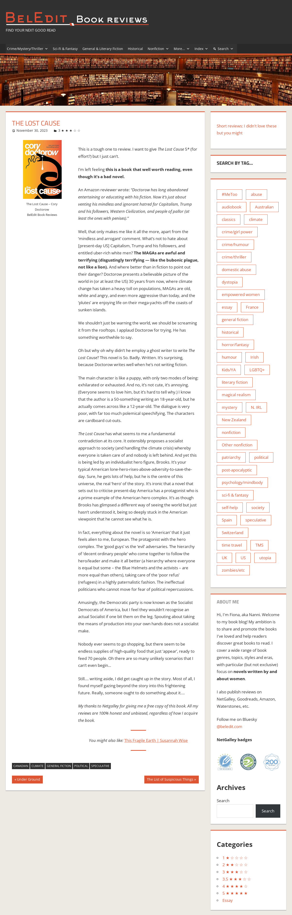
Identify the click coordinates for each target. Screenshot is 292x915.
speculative (100, 766)
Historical (135, 48)
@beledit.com (229, 726)
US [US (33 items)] (243, 557)
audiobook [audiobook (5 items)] (231, 207)
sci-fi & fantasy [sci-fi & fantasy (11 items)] (235, 495)
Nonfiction (158, 49)
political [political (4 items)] (261, 457)
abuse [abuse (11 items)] (256, 194)
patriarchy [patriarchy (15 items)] (231, 457)
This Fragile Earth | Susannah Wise (156, 740)
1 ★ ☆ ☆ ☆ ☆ (235, 857)
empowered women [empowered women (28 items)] (241, 294)
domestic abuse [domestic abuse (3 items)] (236, 269)
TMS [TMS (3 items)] (259, 545)
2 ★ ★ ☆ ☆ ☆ (235, 864)
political (81, 766)
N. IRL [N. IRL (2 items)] (256, 407)
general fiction (59, 766)
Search (225, 49)
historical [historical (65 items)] (230, 332)
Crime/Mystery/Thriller (27, 49)
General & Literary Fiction (102, 48)
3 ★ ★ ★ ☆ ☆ (69, 130)
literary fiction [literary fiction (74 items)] (235, 382)
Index (201, 49)
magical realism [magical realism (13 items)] (236, 394)
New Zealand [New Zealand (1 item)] (234, 419)
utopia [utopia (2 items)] (265, 557)
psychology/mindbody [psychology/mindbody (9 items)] (242, 482)
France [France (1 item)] (252, 307)
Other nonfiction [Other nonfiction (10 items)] (237, 445)
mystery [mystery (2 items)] (229, 407)
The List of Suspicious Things (170, 780)
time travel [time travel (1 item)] (232, 545)
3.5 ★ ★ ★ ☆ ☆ (236, 879)
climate (37, 766)
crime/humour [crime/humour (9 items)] (235, 244)
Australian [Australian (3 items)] (264, 207)
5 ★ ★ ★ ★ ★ (235, 893)
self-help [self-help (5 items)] (230, 507)
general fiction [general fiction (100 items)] (235, 319)
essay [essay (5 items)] (227, 307)
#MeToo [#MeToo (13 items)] (229, 194)
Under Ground (28, 780)
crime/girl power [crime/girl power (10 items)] (237, 232)
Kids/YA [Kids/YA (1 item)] (229, 370)
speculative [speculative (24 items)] (255, 520)
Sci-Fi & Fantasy (65, 48)
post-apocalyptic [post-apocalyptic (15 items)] (237, 470)
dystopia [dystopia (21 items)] (230, 282)
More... (182, 49)
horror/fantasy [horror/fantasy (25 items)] (235, 344)
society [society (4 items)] (258, 507)
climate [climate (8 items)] (256, 219)
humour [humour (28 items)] (229, 357)
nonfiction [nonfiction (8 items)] (231, 432)
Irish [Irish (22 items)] (254, 357)
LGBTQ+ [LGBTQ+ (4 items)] (257, 370)
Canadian (20, 766)
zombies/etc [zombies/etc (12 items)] (233, 570)
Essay (227, 900)
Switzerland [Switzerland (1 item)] (232, 532)
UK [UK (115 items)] (224, 557)
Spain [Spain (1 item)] (227, 520)
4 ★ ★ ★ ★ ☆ (235, 886)
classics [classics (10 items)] (228, 219)
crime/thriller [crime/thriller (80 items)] (234, 257)
